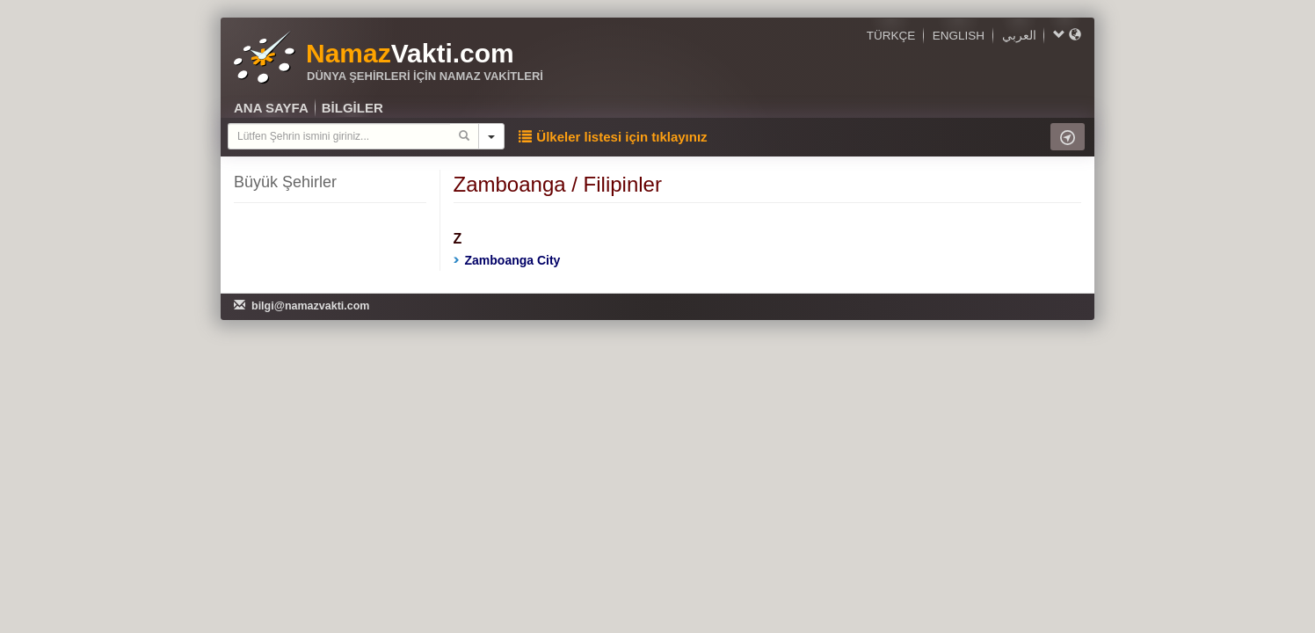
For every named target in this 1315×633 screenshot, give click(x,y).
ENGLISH (958, 35)
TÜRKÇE (891, 35)
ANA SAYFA (271, 107)
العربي (1019, 35)
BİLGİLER (352, 107)
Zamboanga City (507, 260)
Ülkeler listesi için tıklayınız (613, 136)
